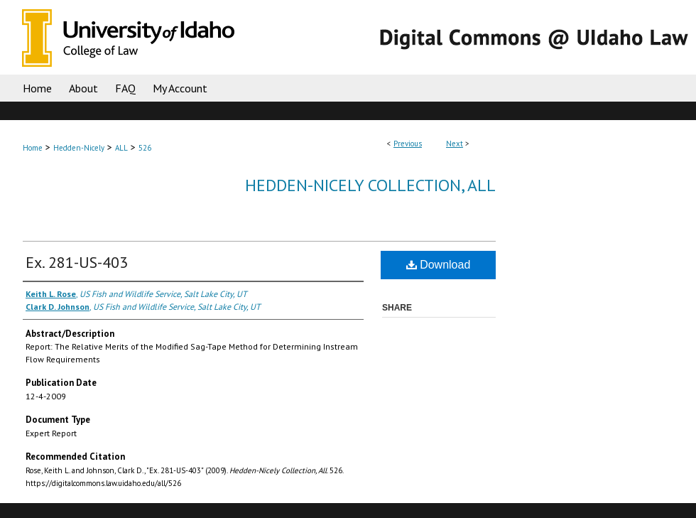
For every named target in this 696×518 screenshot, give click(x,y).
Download (438, 265)
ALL (121, 148)
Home (33, 148)
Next (454, 144)
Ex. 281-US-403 (77, 262)
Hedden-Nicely (78, 148)
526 (144, 148)
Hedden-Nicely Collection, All (370, 185)
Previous (407, 144)
